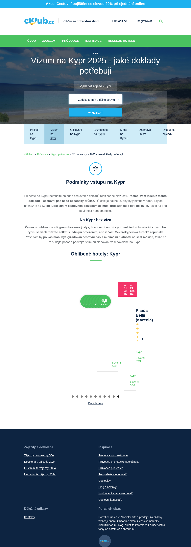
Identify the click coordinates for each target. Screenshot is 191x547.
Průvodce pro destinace (113, 405)
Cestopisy (105, 431)
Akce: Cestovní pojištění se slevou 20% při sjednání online (95, 4)
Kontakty (29, 467)
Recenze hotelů (121, 40)
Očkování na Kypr (76, 132)
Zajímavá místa (145, 132)
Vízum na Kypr (54, 134)
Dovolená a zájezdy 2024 (39, 412)
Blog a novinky (108, 437)
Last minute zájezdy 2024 (40, 424)
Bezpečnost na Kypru (101, 132)
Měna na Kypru (124, 134)
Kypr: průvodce (60, 154)
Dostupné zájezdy (169, 132)
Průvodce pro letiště (111, 418)
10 (114, 347)
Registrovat (144, 21)
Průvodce (70, 40)
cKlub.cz (29, 154)
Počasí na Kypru (34, 134)
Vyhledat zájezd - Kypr (95, 86)
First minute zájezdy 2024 (40, 418)
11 (118, 347)
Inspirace (93, 40)
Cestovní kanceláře (110, 450)
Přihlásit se (119, 21)
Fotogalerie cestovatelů (113, 424)
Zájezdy (49, 40)
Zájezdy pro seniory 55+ (39, 405)
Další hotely (95, 353)
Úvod (31, 40)
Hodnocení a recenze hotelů (116, 443)
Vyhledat (95, 112)
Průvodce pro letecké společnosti (119, 412)
